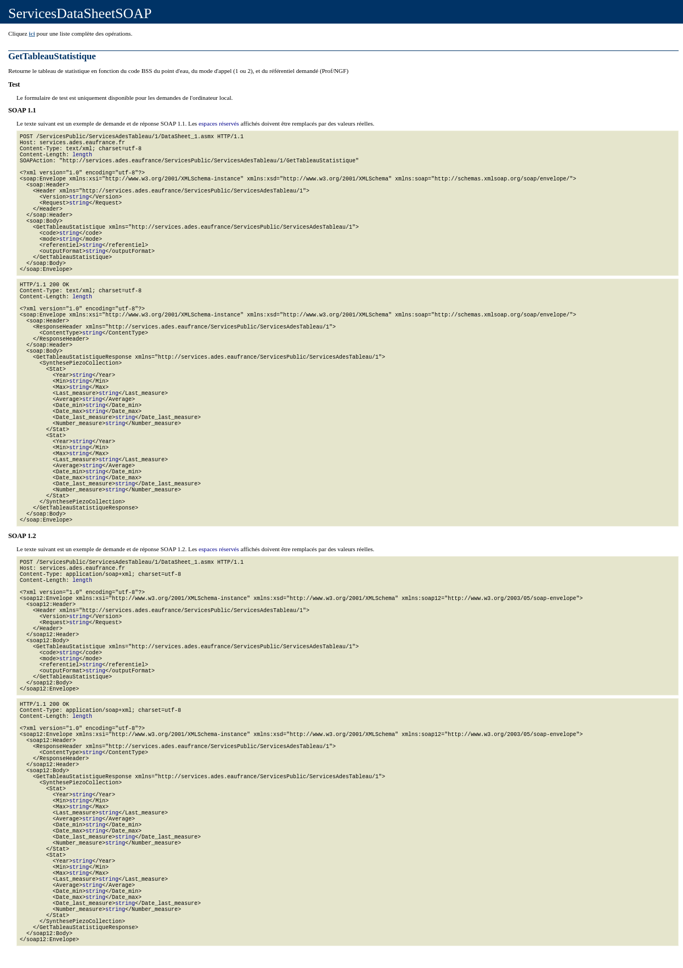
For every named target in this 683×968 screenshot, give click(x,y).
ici (32, 33)
